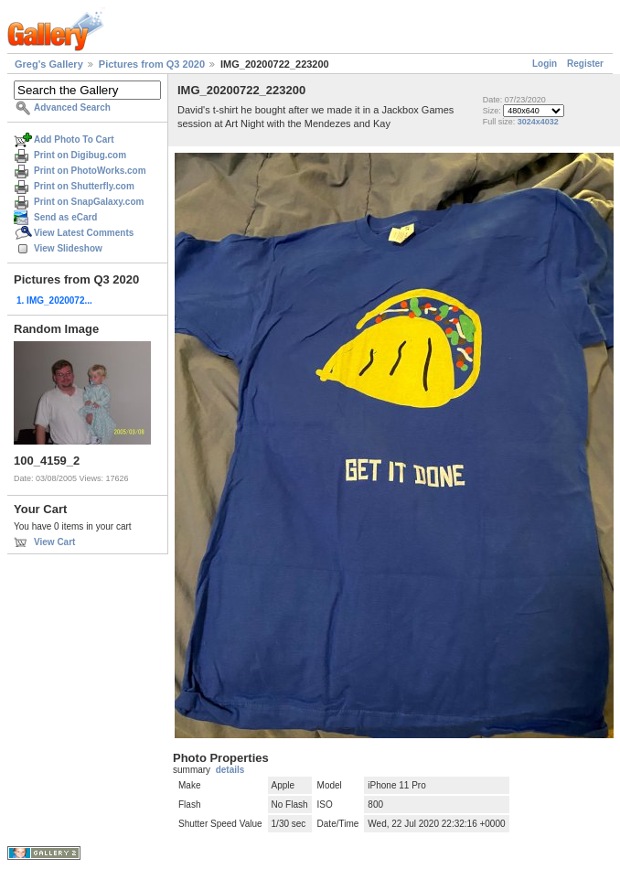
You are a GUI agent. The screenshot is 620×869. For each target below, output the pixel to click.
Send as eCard (65, 217)
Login (544, 64)
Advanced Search (72, 107)
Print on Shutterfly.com (84, 186)
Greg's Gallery (49, 64)
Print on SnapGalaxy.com (89, 202)
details (230, 770)
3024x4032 (538, 121)
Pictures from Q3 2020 (152, 64)
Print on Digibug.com (80, 155)
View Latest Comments (84, 233)
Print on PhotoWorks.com (90, 171)
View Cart (54, 542)
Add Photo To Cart (74, 139)
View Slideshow (68, 248)
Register (585, 64)
